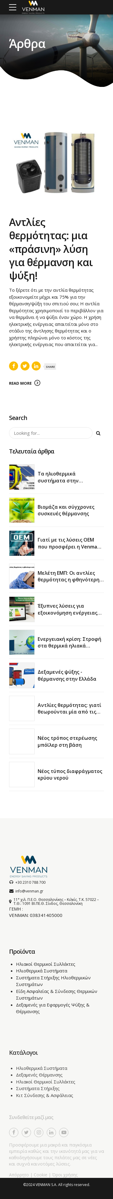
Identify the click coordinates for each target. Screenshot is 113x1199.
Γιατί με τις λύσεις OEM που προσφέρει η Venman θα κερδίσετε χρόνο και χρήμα (69, 549)
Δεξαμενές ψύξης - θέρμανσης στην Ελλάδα (67, 675)
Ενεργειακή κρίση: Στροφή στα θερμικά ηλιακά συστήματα (69, 646)
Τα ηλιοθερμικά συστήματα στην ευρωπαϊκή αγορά (60, 480)
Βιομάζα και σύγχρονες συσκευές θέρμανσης (66, 510)
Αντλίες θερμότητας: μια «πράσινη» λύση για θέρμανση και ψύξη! (51, 249)
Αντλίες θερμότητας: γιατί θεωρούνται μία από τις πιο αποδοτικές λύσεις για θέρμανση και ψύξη (70, 715)
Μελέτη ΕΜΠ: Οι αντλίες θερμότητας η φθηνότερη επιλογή (68, 580)
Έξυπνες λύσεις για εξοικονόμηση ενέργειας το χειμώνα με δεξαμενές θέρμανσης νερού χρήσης (68, 616)
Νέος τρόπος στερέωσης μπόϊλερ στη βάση (67, 741)
